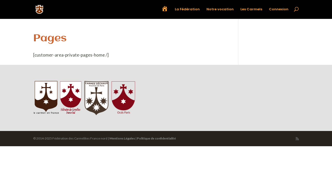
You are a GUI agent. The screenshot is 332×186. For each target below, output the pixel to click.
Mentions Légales (122, 138)
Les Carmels (251, 9)
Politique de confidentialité (156, 138)
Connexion (278, 9)
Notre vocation (220, 9)
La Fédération (187, 9)
